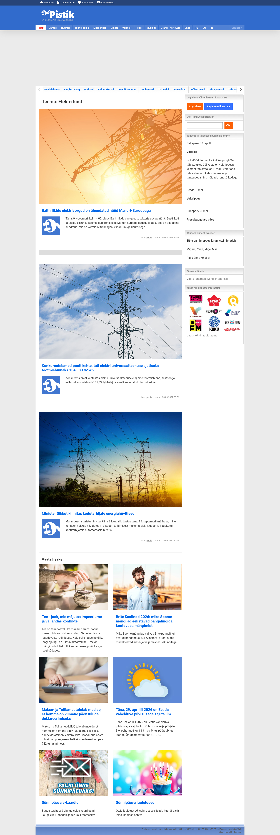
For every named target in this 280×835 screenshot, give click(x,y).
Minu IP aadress (217, 278)
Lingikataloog (72, 89)
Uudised (89, 89)
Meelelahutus (52, 89)
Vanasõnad (179, 89)
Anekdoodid (85, 2)
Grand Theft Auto (170, 27)
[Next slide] (240, 89)
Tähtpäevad (235, 89)
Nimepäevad (216, 89)
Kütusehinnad (65, 2)
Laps (187, 27)
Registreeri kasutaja (218, 106)
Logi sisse (195, 106)
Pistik (41, 27)
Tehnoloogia (82, 27)
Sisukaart (236, 27)
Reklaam (237, 832)
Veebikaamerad (127, 89)
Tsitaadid (163, 89)
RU (196, 27)
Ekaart (114, 27)
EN (204, 27)
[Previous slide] (39, 89)
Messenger (99, 27)
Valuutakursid (106, 89)
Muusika (151, 27)
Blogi (221, 832)
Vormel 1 (127, 27)
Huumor (65, 27)
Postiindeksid (105, 2)
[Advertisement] (140, 58)
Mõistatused (198, 89)
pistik (149, 237)
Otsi (228, 125)
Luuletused (147, 89)
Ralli (139, 27)
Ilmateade (47, 2)
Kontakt (228, 832)
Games (53, 27)
